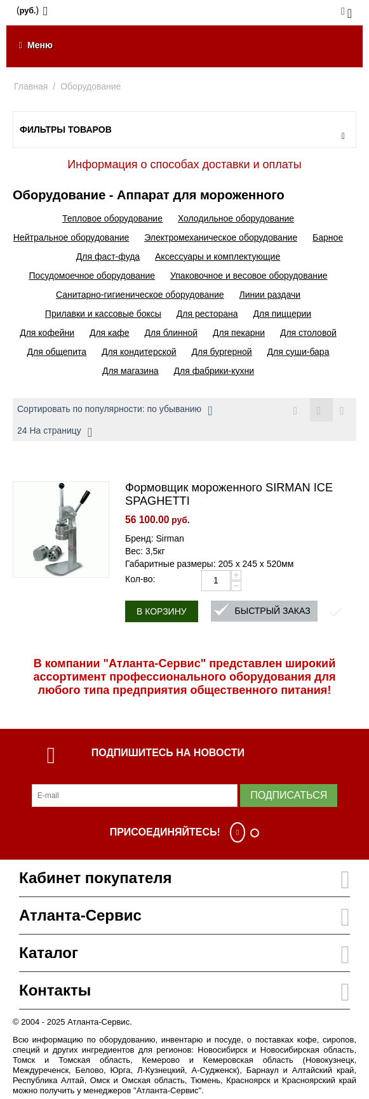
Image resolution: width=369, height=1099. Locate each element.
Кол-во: (140, 579)
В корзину (162, 611)
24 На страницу (54, 432)
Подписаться (288, 795)
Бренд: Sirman (154, 538)
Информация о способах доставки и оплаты (184, 164)
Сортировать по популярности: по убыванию (114, 411)
